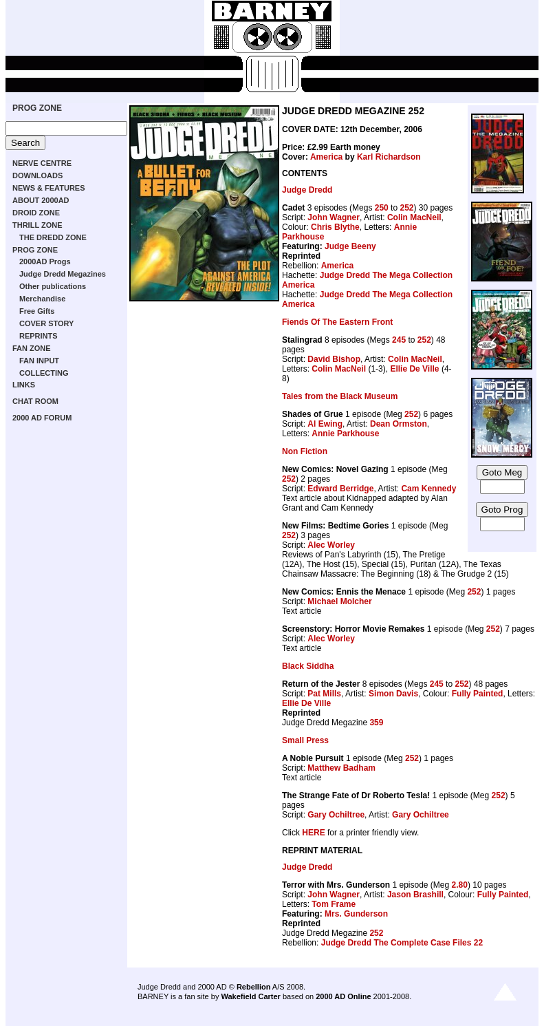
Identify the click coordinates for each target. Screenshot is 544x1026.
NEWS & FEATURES (48, 188)
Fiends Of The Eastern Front (337, 322)
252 (406, 208)
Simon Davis (393, 693)
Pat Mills (324, 693)
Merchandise (42, 299)
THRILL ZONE (37, 225)
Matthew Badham (341, 768)
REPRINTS (38, 336)
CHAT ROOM (35, 401)
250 (382, 208)
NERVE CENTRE (42, 163)
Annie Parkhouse (345, 433)
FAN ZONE (31, 348)
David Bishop (333, 359)
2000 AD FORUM (42, 418)
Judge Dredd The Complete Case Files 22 (402, 943)
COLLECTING (44, 373)
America (326, 157)
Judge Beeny (350, 246)
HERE (313, 832)
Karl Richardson (389, 157)
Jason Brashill (415, 894)
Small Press (305, 740)
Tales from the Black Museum (340, 396)
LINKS (23, 385)
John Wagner (333, 217)
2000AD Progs (45, 261)
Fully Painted (477, 693)
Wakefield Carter (250, 996)
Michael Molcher (339, 601)
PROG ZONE (37, 108)
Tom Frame (334, 904)
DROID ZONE (36, 213)
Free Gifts (36, 311)
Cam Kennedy (428, 488)
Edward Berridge (340, 488)
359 (376, 722)
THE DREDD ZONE (53, 237)
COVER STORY (46, 323)
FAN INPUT (39, 360)
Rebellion (254, 987)
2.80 (460, 885)
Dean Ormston (398, 424)
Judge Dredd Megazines (62, 274)
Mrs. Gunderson (356, 914)
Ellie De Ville (414, 369)
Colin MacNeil (414, 217)
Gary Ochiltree (336, 815)
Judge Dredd (307, 190)
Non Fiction (304, 451)
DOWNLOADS (37, 175)
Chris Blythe (335, 227)
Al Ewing (324, 424)
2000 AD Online (343, 996)
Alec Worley (330, 545)
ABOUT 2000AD (40, 200)
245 (399, 340)
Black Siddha (308, 666)
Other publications (52, 286)
